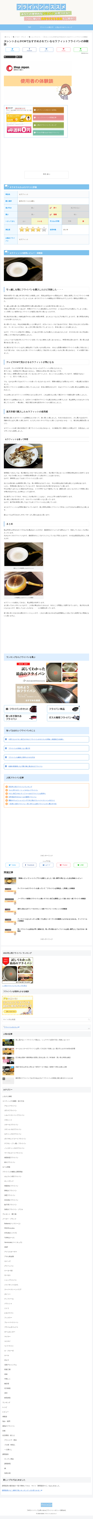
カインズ (7, 1235)
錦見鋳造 (7, 1372)
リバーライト (9, 1320)
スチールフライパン (11, 1099)
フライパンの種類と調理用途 (12, 1146)
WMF (6, 1221)
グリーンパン (9, 1240)
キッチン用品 (9, 1433)
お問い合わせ (42, 1484)
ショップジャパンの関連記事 (46, 117)
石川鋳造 (7, 1362)
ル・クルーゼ (9, 1325)
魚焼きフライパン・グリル (13, 1183)
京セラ (6, 1334)
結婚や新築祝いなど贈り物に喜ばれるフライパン (26, 766)
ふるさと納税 (7, 1070)
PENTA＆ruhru (9, 1202)
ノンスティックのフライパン (14, 1122)
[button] (89, 994)
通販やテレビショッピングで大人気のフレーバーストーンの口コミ (32, 800)
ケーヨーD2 (8, 1245)
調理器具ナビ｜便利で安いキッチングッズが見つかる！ (22, 1464)
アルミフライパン (10, 1080)
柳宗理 (6, 1358)
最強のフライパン (8, 1400)
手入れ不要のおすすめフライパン (48, 132)
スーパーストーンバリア (12, 1263)
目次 (44, 174)
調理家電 (7, 1438)
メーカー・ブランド (9, 1193)
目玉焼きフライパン (11, 1174)
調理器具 (5, 1428)
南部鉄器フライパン (11, 1131)
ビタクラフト (9, 1287)
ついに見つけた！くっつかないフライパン (23, 790)
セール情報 (6, 1141)
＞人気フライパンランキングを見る (14, 960)
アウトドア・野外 (10, 1414)
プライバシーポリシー (55, 1484)
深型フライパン (9, 1169)
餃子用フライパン (10, 1179)
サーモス (7, 1249)
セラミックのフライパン (12, 1108)
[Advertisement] (46, 155)
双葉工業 (7, 1343)
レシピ (4, 1381)
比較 (4, 1405)
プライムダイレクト (11, 1301)
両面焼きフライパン (11, 1160)
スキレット (8, 1094)
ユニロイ (7, 1315)
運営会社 (67, 1484)
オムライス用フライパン (12, 1150)
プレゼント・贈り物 (9, 1188)
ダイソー (7, 1268)
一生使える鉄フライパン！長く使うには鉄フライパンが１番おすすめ (33, 804)
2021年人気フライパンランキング (20, 786)
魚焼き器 (7, 1447)
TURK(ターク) (9, 1212)
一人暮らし (8, 1424)
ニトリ (6, 1282)
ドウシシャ (8, 1278)
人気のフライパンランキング (46, 125)
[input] (46, 993)
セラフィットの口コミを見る (46, 110)
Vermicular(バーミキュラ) (13, 1216)
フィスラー (8, 1292)
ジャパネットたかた (11, 1259)
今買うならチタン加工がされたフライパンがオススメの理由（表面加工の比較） (36, 739)
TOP (24, 1484)
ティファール (9, 1273)
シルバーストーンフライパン (14, 1089)
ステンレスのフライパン (12, 1103)
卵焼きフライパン (10, 1164)
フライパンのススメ (11, 1001)
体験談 (19, 57)
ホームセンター (9, 1306)
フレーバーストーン (11, 1296)
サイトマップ (32, 1484)
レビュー (5, 1386)
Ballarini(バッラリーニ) (12, 1197)
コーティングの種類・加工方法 (13, 1075)
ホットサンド (9, 1155)
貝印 (5, 1367)
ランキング (6, 1376)
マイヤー (7, 1311)
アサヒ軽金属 (9, 1230)
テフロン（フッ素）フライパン (15, 1117)
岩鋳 (5, 1348)
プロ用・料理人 (9, 1419)
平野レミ (7, 1353)
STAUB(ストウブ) (10, 1207)
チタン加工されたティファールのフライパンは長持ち (27, 793)
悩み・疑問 (6, 1395)
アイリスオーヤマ (10, 1226)
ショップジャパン (9, 57)
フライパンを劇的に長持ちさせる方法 (22, 757)
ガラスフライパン (10, 1084)
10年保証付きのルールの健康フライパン (23, 797)
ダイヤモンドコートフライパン (15, 1113)
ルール (6, 1329)
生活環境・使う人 (8, 1409)
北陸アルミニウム (10, 1339)
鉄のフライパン (9, 1136)
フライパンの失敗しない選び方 (19, 748)
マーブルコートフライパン (13, 1127)
